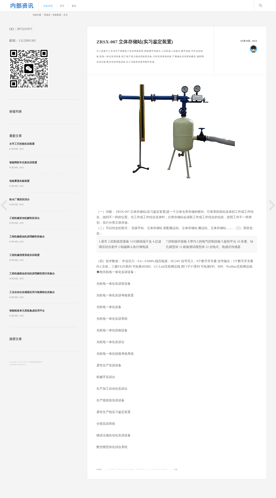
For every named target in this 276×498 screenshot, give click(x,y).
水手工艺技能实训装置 (22, 144)
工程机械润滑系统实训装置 (24, 255)
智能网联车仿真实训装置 (23, 162)
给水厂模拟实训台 (19, 199)
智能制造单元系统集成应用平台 (27, 310)
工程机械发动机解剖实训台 (24, 218)
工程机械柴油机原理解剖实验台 (27, 236)
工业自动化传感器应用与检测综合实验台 (32, 292)
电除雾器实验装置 (19, 181)
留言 (74, 6)
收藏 (176, 469)
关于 (62, 6)
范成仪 (47, 15)
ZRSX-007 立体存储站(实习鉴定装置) (157, 469)
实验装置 (48, 6)
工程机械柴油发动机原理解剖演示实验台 (32, 273)
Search (260, 5)
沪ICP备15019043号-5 (17, 365)
